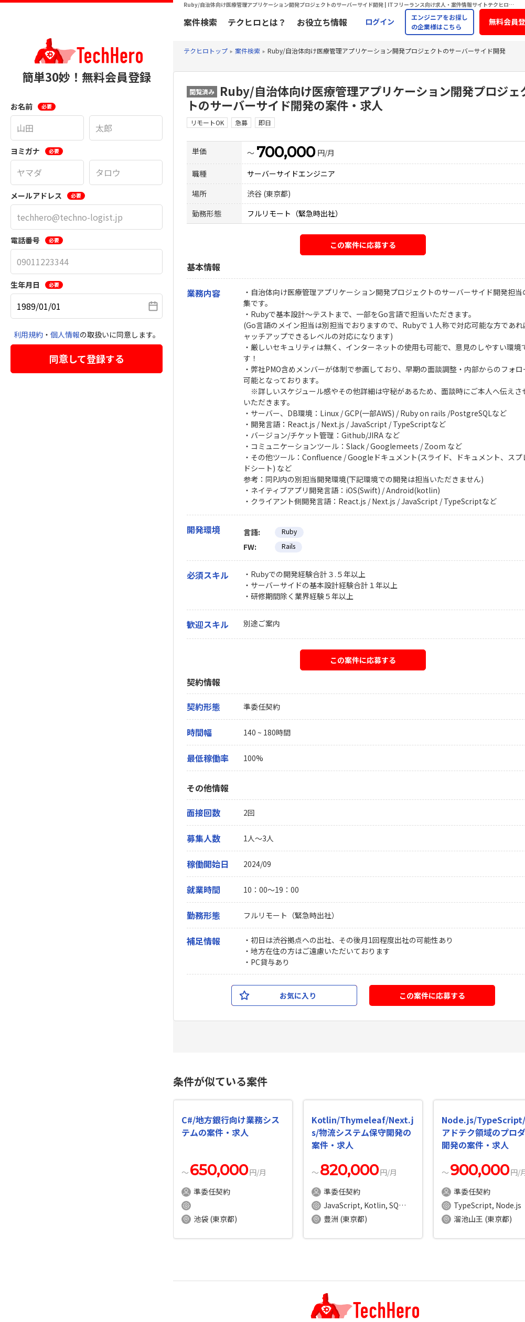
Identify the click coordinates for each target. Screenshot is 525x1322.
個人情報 (65, 334)
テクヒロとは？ (257, 22)
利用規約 (28, 334)
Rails (288, 545)
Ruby (289, 531)
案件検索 (200, 22)
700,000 (285, 152)
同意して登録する (86, 358)
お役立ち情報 (322, 22)
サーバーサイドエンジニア (291, 173)
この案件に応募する (363, 245)
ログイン (379, 21)
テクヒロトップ (206, 50)
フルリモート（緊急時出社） (294, 213)
